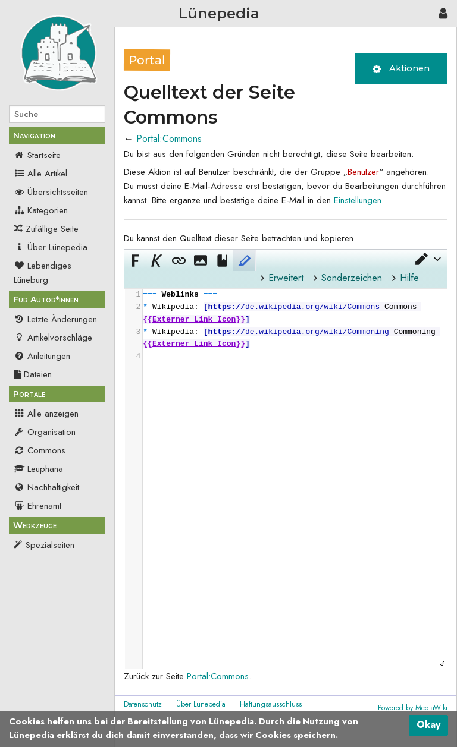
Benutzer (363, 171)
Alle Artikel (40, 173)
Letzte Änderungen (55, 319)
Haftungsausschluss (271, 704)
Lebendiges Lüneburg (42, 272)
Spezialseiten (50, 544)
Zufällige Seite (52, 228)
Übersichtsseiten (51, 191)
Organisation (45, 432)
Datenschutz (143, 704)
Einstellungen (357, 200)
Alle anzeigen (46, 413)
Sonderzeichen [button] (351, 278)
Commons (39, 450)
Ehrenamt (37, 505)
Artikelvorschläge (53, 337)
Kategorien (41, 210)
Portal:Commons (169, 139)
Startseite (37, 155)
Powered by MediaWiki (412, 707)
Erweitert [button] (285, 278)
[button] (427, 259)
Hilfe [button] (409, 278)
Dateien (33, 374)
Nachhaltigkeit (46, 487)
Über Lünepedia (50, 247)
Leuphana (38, 468)
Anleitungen (42, 356)
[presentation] (294, 326)
